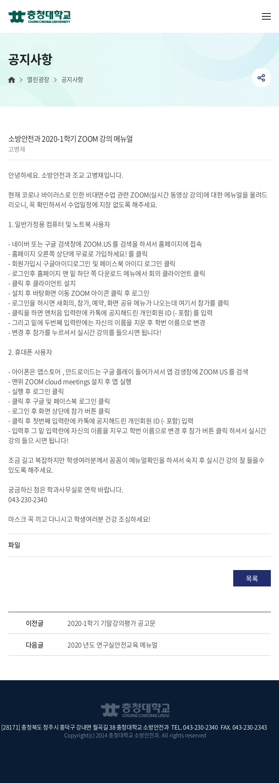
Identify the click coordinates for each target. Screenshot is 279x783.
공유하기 (261, 77)
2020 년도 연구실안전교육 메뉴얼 (112, 644)
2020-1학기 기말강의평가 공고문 (111, 623)
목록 (252, 578)
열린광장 (38, 80)
